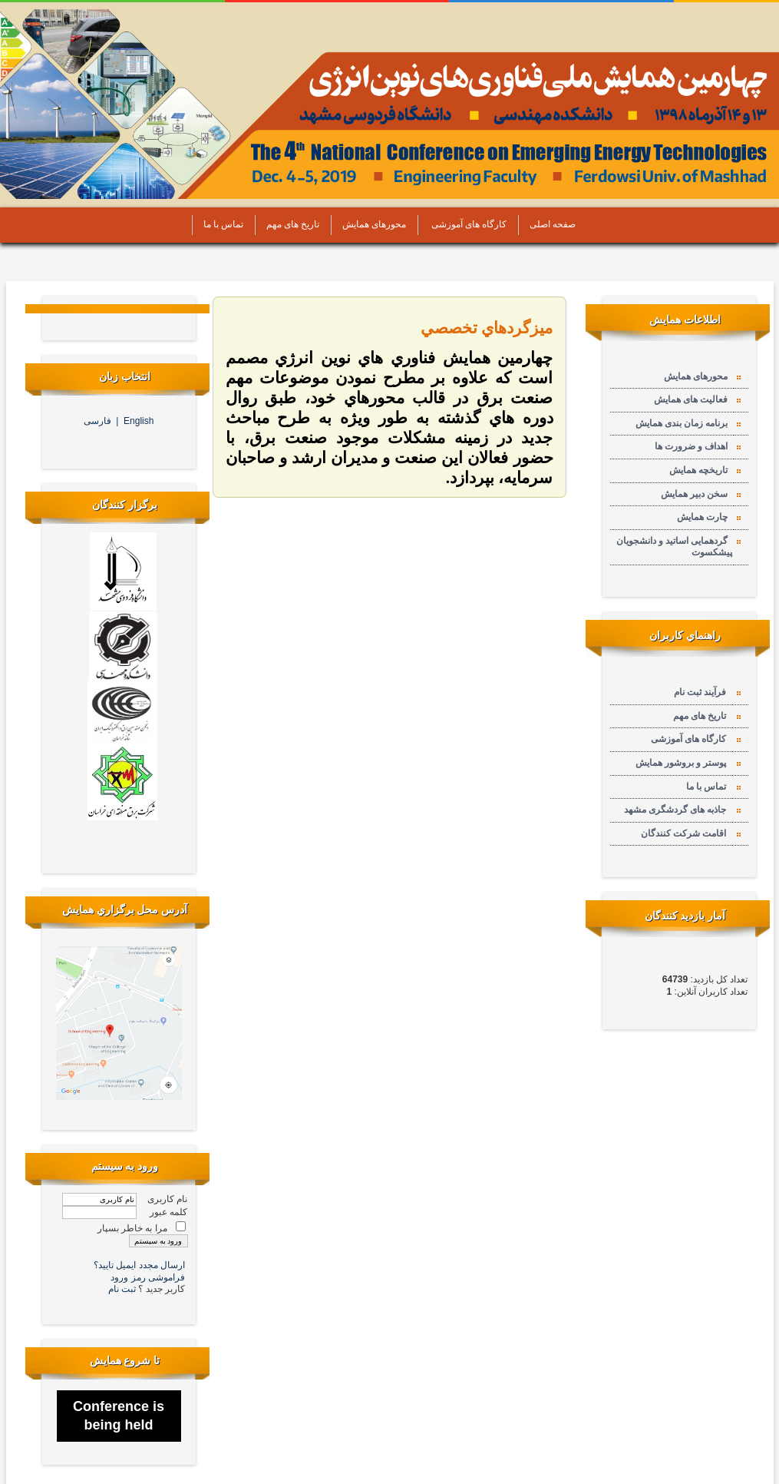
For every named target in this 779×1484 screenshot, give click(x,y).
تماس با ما (219, 224)
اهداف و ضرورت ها (693, 446)
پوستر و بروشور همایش (683, 762)
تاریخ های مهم (289, 224)
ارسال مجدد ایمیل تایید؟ (139, 1265)
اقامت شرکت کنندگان (686, 833)
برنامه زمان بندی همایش (683, 423)
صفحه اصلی (549, 224)
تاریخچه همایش (700, 470)
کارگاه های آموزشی (464, 224)
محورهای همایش (370, 224)
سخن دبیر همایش (696, 494)
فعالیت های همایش (693, 399)
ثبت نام (123, 1289)
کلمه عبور (168, 1212)
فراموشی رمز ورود (148, 1277)
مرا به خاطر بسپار (132, 1228)
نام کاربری (167, 1199)
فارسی (100, 421)
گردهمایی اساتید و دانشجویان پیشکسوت (674, 546)
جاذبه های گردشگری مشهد (677, 809)
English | (134, 421)
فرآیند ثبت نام (702, 692)
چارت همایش (704, 517)
